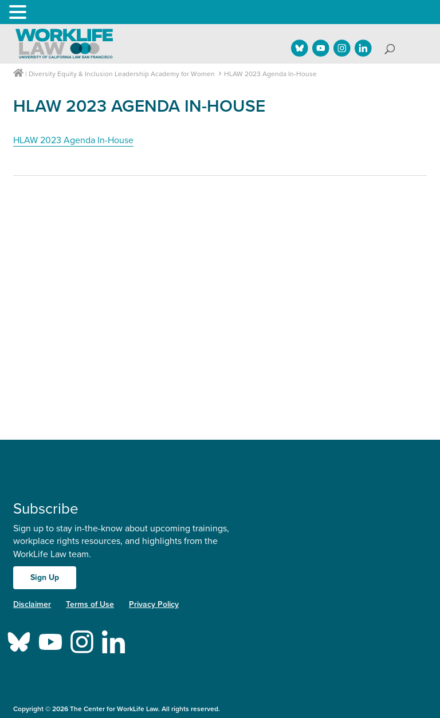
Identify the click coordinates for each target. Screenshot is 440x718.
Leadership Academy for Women (165, 74)
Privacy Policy (154, 604)
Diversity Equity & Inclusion (71, 74)
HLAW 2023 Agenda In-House (73, 140)
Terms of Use (90, 604)
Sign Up (44, 577)
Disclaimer (32, 604)
